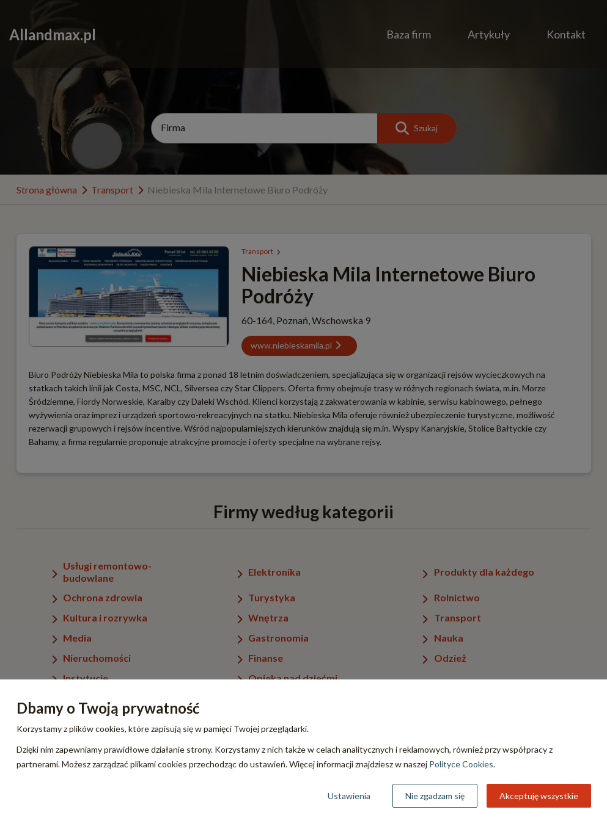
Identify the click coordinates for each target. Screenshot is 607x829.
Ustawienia (349, 796)
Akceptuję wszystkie (538, 796)
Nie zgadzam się (435, 796)
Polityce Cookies (461, 764)
